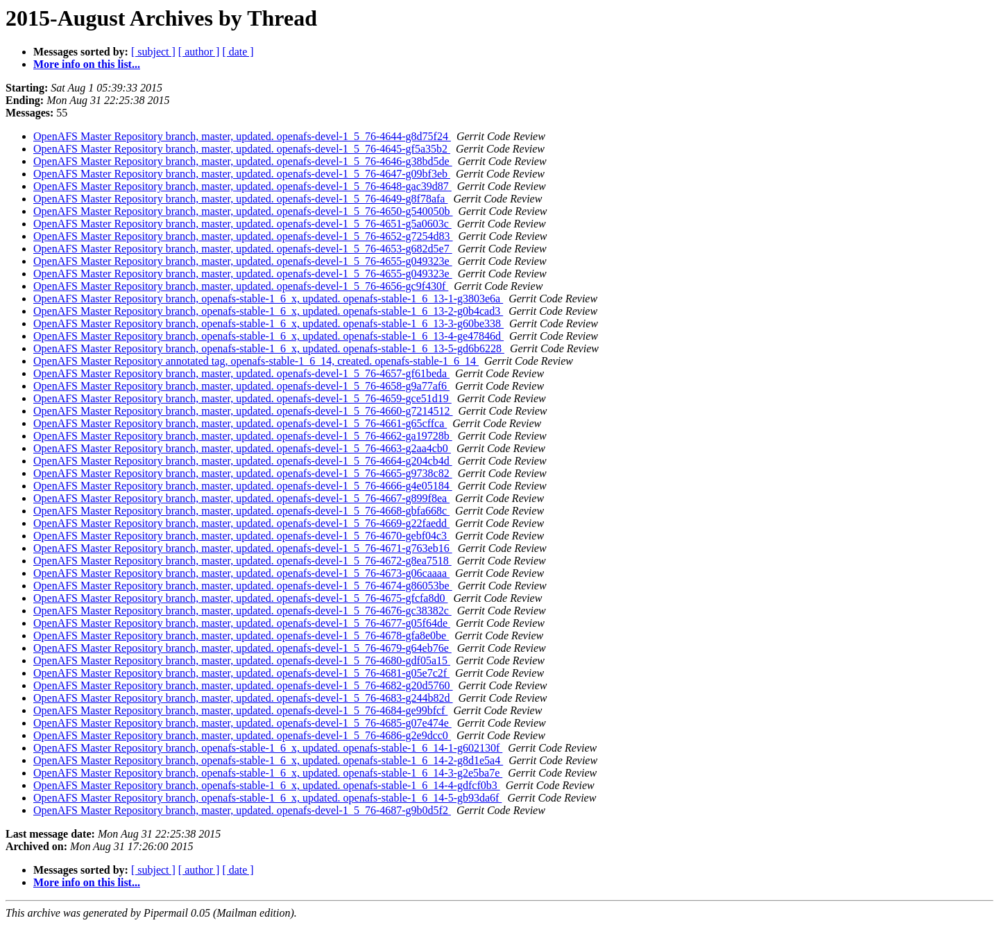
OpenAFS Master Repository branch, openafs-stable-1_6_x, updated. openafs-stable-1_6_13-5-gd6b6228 (268, 348)
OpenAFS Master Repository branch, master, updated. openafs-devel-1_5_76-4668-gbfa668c (241, 511)
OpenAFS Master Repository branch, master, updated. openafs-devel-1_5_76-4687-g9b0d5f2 (242, 810)
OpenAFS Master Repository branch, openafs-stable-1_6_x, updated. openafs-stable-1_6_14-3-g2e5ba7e (267, 773)
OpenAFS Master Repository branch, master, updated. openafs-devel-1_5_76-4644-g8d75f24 (242, 136)
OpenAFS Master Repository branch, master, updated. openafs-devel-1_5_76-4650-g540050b (243, 211)
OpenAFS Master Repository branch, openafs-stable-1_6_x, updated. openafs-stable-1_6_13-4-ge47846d (268, 336)
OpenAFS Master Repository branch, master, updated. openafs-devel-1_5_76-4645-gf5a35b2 (241, 149)
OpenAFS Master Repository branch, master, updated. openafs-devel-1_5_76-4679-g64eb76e (242, 648)
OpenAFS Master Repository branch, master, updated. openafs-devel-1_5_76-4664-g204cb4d (242, 461)
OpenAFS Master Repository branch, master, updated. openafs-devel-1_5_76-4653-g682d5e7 (242, 248)
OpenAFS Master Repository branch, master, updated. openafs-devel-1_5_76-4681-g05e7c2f (241, 673)
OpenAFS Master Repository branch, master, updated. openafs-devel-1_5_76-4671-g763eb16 (242, 548)
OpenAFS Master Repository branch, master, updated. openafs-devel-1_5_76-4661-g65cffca (240, 423)
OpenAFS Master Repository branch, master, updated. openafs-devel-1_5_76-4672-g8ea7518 (242, 561)
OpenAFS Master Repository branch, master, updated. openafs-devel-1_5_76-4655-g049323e (242, 261)
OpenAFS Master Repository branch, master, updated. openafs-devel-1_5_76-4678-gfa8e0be (241, 635)
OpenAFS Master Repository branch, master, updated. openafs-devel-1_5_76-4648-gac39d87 (242, 186)
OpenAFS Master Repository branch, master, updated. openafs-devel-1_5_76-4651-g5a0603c (242, 224)
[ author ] (199, 52)
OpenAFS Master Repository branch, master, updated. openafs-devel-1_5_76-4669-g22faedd (241, 523)
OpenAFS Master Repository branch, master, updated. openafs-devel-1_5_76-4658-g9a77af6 (241, 386)
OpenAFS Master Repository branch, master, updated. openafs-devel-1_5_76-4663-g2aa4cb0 (242, 448)
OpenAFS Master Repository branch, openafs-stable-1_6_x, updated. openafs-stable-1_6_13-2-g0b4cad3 (268, 311)
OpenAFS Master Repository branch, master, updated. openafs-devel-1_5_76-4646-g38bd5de (242, 161)
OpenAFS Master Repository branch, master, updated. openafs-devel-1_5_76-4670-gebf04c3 (241, 536)
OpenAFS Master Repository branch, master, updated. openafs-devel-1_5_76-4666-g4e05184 (242, 486)
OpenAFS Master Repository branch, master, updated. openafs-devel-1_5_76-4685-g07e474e (242, 723)
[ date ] (237, 52)
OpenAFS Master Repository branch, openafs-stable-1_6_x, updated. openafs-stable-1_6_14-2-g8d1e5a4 (268, 760)
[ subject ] (153, 52)
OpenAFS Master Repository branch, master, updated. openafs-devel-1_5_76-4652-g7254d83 (243, 236)
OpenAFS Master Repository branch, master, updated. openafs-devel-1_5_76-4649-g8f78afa (240, 199)
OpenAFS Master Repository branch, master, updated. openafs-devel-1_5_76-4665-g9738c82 (242, 473)
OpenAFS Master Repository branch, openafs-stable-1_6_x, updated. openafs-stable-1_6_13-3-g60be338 (268, 323)
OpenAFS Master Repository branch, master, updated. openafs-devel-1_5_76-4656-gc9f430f (240, 286)
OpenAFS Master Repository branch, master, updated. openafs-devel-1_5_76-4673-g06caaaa (241, 573)
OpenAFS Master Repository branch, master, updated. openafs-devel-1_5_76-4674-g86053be (242, 585)
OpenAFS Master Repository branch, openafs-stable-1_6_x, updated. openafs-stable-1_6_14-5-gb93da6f (267, 798)
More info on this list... (86, 64)
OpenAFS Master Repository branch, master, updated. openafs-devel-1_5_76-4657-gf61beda (241, 373)
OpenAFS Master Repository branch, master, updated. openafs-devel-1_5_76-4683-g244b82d (243, 698)
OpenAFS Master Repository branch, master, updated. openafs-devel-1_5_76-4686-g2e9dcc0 (242, 735)
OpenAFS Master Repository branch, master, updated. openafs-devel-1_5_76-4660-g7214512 (243, 411)
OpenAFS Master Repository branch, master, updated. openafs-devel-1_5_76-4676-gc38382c (242, 610)
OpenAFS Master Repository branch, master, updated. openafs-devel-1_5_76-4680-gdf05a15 (241, 660)
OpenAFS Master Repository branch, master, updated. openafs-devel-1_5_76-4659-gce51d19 (242, 398)
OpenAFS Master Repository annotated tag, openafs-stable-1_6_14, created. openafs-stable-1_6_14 (256, 361)
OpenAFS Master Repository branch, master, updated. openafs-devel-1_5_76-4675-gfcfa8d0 (240, 598)
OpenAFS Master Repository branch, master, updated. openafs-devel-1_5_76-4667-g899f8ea (241, 498)
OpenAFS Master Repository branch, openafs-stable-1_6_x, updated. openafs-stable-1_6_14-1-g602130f (267, 748)
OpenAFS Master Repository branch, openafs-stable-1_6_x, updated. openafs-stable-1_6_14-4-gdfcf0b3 (266, 785)
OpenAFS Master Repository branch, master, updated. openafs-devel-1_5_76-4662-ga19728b (242, 436)
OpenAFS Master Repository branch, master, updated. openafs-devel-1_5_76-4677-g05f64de (241, 623)
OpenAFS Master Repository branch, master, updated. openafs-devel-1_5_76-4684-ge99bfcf (240, 710)
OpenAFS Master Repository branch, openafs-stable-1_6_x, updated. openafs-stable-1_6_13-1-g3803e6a (268, 298)
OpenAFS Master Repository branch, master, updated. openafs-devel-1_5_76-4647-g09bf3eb (241, 174)
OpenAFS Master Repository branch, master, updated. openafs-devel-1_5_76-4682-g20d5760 (243, 685)
